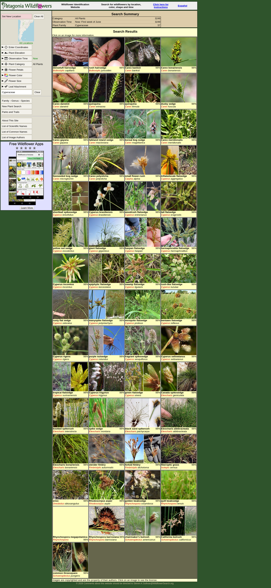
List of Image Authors (13, 137)
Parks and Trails (10, 112)
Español (182, 5)
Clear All (38, 16)
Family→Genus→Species (16, 100)
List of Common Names (14, 131)
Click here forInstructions (160, 6)
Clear (37, 92)
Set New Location (11, 16)
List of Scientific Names (14, 126)
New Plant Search (11, 106)
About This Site (10, 120)
